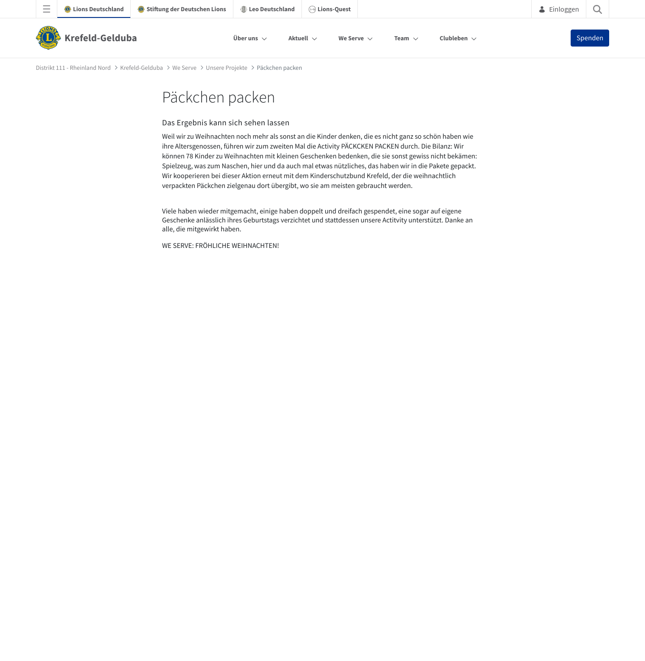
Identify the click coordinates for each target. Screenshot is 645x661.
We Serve (351, 38)
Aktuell (298, 38)
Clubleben (454, 38)
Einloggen (558, 8)
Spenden (589, 38)
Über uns (245, 38)
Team (401, 38)
